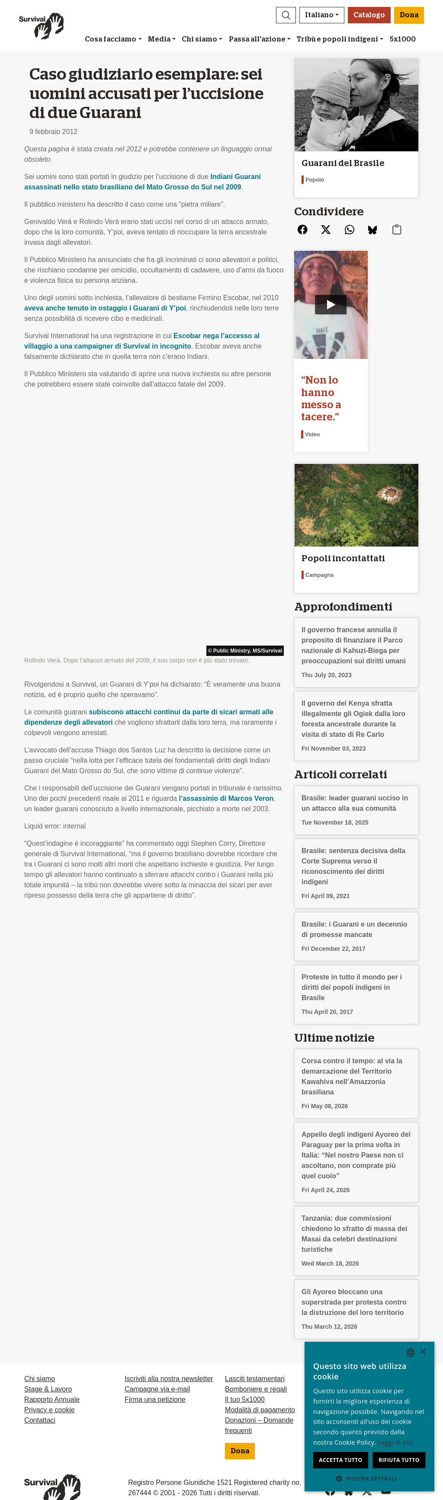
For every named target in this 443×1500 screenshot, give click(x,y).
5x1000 (403, 39)
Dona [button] (409, 15)
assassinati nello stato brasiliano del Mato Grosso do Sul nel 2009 (132, 187)
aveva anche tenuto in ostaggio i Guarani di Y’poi (105, 308)
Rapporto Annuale (52, 1371)
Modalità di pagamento (260, 1381)
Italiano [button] (319, 15)
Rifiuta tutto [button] (399, 1460)
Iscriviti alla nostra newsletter (169, 1350)
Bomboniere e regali (256, 1360)
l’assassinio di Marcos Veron (226, 549)
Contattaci (39, 1391)
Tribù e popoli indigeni (337, 39)
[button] (286, 15)
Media (159, 39)
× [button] (422, 1352)
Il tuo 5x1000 (245, 1371)
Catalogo (369, 15)
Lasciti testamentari (255, 1350)
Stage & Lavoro (48, 1360)
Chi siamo (199, 39)
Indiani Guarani (235, 176)
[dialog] (369, 1416)
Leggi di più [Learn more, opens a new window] (395, 1442)
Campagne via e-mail (157, 1360)
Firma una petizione (155, 1371)
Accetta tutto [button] (340, 1460)
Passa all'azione (257, 39)
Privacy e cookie (49, 1381)
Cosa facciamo (110, 39)
